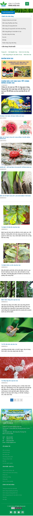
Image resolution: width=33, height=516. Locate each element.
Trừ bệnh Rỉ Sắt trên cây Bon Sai (10, 227)
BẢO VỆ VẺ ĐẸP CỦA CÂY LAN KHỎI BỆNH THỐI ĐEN (15, 195)
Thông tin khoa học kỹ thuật (9, 20)
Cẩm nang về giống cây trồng (9, 23)
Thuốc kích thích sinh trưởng (10, 472)
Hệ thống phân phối (8, 456)
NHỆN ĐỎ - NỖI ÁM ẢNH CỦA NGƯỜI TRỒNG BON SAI (15, 167)
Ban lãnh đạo (6, 454)
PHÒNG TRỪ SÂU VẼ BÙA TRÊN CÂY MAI (12, 116)
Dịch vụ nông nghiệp (8, 481)
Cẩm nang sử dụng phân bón (9, 25)
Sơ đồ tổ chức (6, 452)
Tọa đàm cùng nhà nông (8, 34)
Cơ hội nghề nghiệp (8, 463)
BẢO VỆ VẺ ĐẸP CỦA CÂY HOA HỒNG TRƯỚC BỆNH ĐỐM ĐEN (15, 138)
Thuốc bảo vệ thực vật (8, 470)
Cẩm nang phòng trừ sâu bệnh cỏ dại (11, 31)
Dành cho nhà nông (16, 16)
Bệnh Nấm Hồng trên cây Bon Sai (10, 299)
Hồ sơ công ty (6, 450)
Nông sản (5, 479)
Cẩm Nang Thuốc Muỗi (8, 46)
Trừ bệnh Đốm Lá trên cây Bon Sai (10, 265)
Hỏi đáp (4, 40)
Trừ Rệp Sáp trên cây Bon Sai (9, 380)
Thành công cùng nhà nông (9, 42)
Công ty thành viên (7, 459)
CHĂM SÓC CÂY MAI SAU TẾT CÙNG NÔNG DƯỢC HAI (15, 82)
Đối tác (4, 461)
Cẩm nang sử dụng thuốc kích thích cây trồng (14, 28)
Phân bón (5, 474)
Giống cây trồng (7, 477)
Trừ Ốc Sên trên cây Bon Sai (9, 344)
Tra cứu (4, 37)
